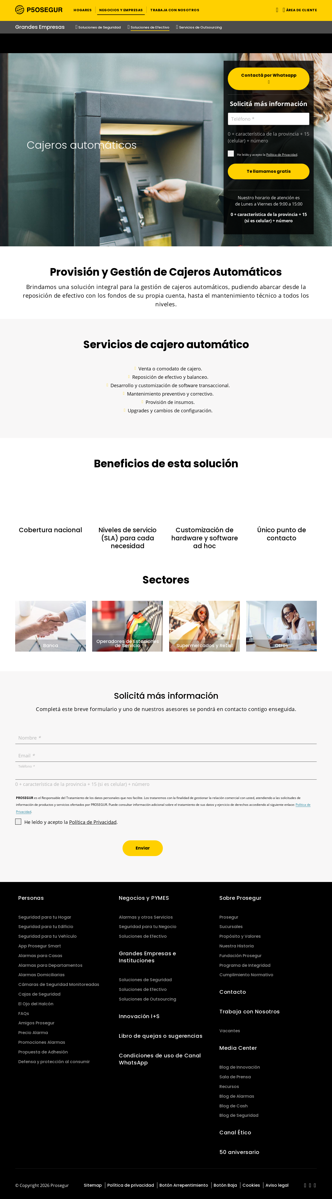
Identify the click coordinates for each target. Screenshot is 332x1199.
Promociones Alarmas (41, 1039)
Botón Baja (225, 1182)
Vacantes (229, 1028)
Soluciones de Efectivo (143, 933)
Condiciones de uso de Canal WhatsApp (160, 1056)
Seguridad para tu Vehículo (47, 933)
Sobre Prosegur (240, 894)
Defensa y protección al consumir (54, 1059)
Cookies (251, 1182)
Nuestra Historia (236, 943)
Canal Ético (235, 1129)
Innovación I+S (139, 1013)
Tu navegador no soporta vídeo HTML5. (166, 43)
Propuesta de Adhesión (43, 1049)
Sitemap (93, 1182)
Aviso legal (277, 1182)
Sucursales (231, 923)
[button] (82, 9)
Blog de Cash (233, 1103)
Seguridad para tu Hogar (44, 914)
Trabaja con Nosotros (249, 1008)
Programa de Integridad (244, 962)
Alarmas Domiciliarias (41, 972)
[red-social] (305, 1183)
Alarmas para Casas (40, 953)
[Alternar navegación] (276, 10)
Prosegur (228, 914)
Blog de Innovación (239, 1064)
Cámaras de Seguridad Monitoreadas (58, 981)
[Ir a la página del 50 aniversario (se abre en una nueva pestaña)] (166, 43)
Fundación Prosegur (240, 953)
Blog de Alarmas (236, 1093)
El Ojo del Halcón (35, 1001)
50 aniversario (239, 1149)
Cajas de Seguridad (39, 991)
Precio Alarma (33, 1029)
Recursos (229, 1083)
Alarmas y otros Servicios (146, 914)
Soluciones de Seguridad (145, 977)
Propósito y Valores (240, 933)
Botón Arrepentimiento (183, 1182)
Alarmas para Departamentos (50, 962)
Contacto (232, 988)
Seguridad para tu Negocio (147, 923)
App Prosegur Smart (39, 943)
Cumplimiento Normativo (246, 972)
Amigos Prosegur (36, 1020)
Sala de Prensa (235, 1074)
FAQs (23, 1010)
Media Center (238, 1044)
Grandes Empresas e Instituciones (147, 954)
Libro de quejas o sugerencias (161, 1032)
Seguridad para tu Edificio (45, 923)
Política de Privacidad (281, 151)
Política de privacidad (130, 1182)
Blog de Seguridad (238, 1112)
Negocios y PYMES (144, 894)
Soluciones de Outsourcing (147, 996)
